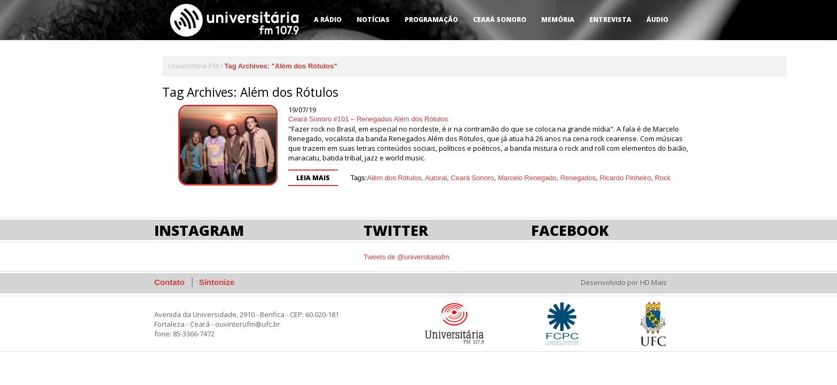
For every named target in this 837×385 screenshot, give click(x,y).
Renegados (578, 178)
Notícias (373, 19)
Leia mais (313, 177)
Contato (169, 282)
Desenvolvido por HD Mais (624, 282)
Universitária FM (193, 66)
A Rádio (328, 19)
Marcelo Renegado (527, 178)
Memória (557, 19)
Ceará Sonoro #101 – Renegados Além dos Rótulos (368, 119)
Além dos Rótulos (394, 178)
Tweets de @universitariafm (406, 257)
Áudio (657, 19)
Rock (663, 178)
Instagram (199, 230)
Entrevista (610, 19)
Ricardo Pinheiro (625, 178)
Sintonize (217, 282)
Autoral (436, 178)
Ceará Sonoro (499, 19)
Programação (431, 19)
